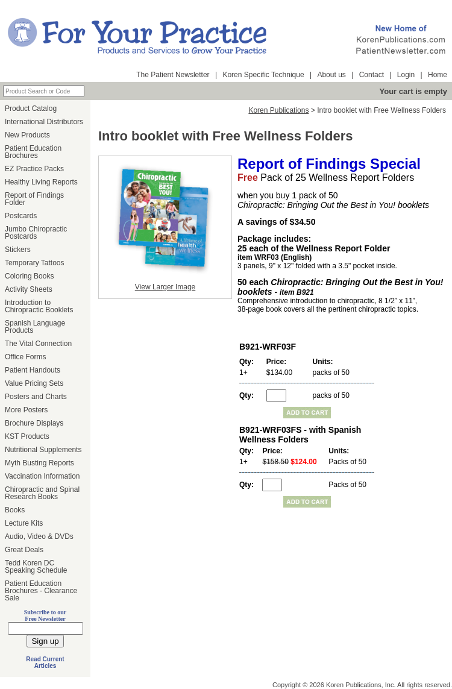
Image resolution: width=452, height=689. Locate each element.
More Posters (26, 410)
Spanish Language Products (35, 327)
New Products (27, 135)
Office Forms (25, 357)
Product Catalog (31, 108)
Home (437, 75)
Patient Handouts (32, 370)
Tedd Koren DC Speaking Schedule (36, 566)
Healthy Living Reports (41, 182)
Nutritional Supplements (43, 449)
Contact (371, 75)
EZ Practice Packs (34, 169)
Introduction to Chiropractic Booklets (39, 306)
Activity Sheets (28, 289)
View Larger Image (165, 287)
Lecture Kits (24, 523)
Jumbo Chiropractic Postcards (36, 233)
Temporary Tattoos (34, 263)
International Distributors (44, 122)
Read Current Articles (45, 662)
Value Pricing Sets (34, 383)
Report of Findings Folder (34, 199)
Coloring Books (29, 276)
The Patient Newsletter (172, 75)
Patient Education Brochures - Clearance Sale (41, 590)
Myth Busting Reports (39, 463)
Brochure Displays (34, 423)
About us (331, 75)
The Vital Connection (38, 343)
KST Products (27, 436)
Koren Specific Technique (263, 75)
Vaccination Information (42, 476)
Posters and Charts (36, 396)
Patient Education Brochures (33, 152)
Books (15, 510)
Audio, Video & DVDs (39, 536)
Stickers (18, 249)
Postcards (21, 216)
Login (406, 75)
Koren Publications (278, 110)
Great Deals (24, 550)
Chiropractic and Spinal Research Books (42, 493)
